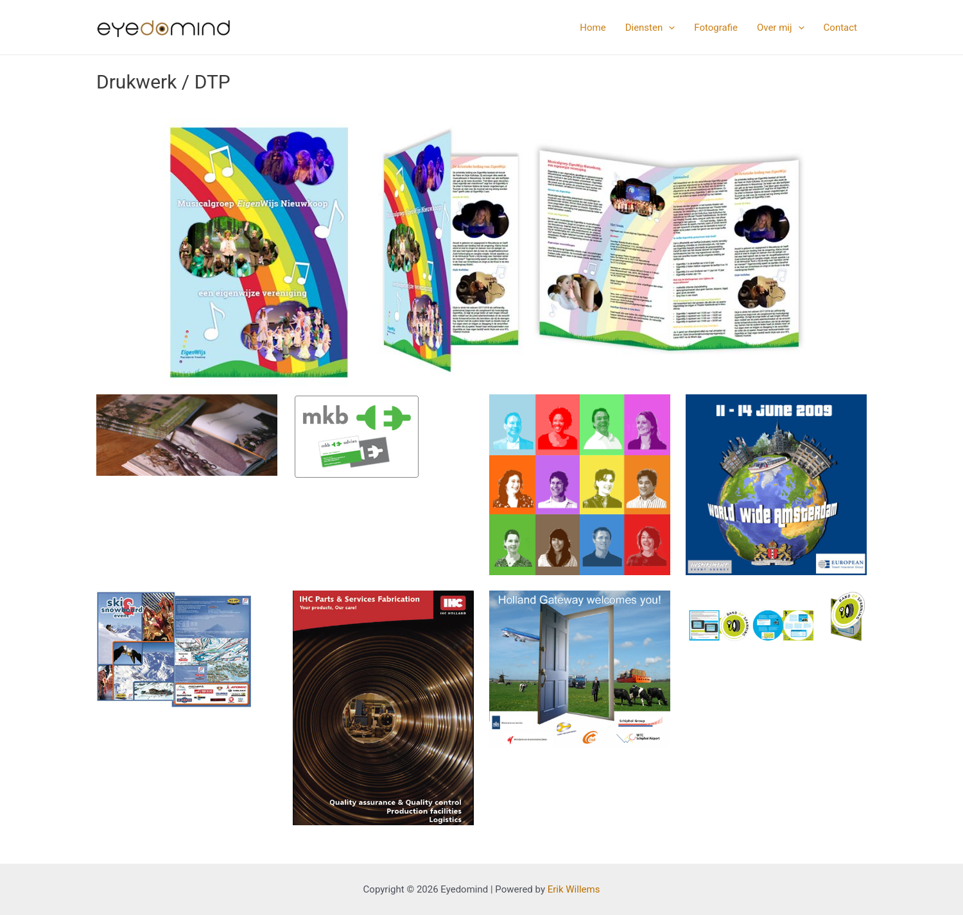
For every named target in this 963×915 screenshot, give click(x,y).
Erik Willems (574, 889)
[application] (669, 27)
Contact (840, 27)
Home (592, 27)
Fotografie (716, 27)
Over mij (780, 27)
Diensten (650, 27)
